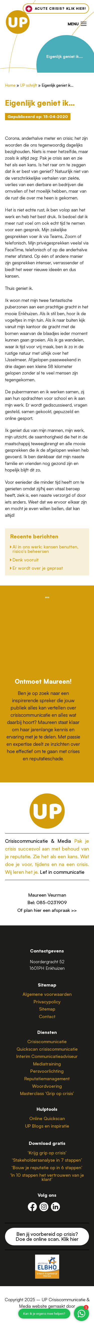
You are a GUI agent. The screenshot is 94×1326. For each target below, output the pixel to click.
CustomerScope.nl (47, 1312)
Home (10, 85)
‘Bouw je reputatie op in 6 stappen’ (47, 1167)
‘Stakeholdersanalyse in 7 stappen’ (47, 1160)
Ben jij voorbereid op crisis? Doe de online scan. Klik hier (47, 1236)
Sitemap (47, 1009)
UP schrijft (28, 85)
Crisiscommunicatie (47, 1041)
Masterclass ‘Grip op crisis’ (47, 1093)
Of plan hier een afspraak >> (47, 910)
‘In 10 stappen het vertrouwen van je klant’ (47, 1177)
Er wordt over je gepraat (38, 568)
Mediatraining (47, 1063)
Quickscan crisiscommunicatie (47, 1049)
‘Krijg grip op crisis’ (47, 1152)
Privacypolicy (47, 1001)
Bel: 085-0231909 (47, 902)
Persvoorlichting (47, 1071)
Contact (47, 1016)
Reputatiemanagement (47, 1078)
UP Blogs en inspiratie (47, 1126)
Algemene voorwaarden (47, 994)
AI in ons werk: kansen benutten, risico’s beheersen (45, 549)
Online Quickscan (47, 1118)
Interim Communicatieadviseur (47, 1056)
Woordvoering (47, 1086)
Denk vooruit (26, 559)
